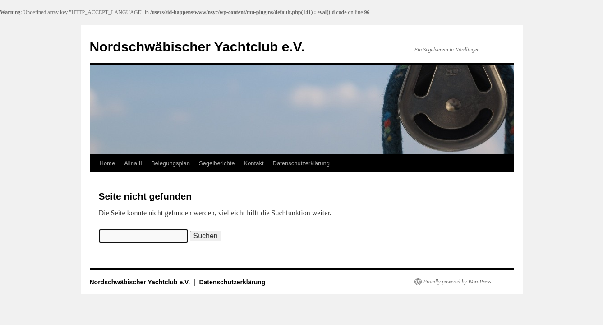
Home (107, 163)
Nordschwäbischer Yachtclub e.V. (197, 46)
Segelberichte (217, 163)
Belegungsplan (170, 163)
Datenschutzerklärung (301, 163)
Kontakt (253, 163)
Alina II (133, 163)
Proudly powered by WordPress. (458, 282)
